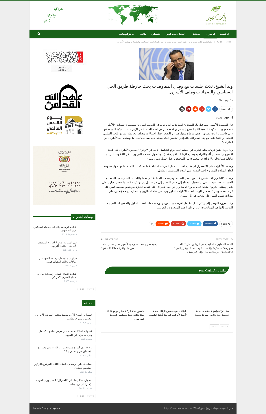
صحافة (196, 34)
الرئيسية (224, 34)
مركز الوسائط (126, 34)
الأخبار (211, 34)
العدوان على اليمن (175, 34)
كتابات (142, 34)
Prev (224, 327)
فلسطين (155, 34)
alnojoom (55, 408)
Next (214, 327)
